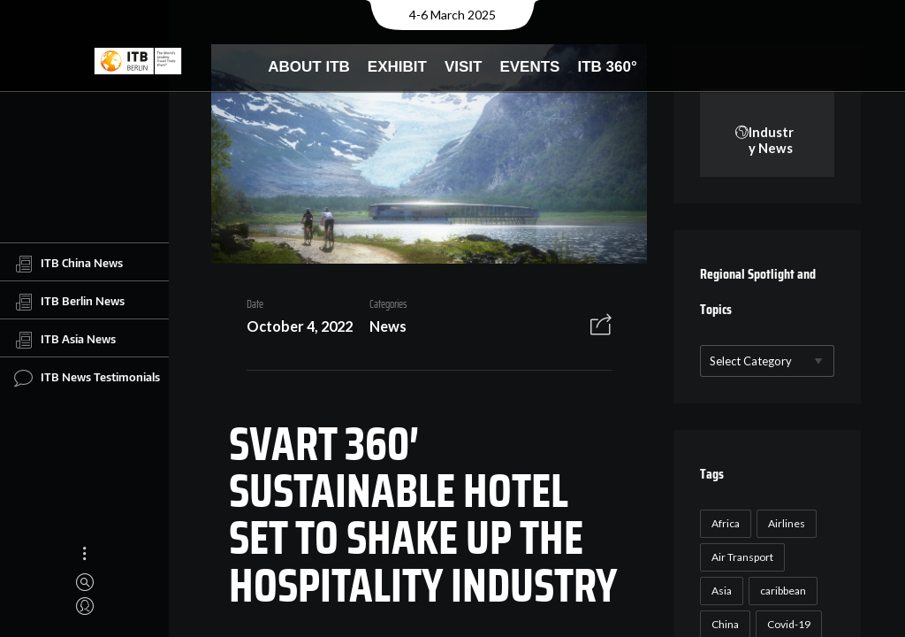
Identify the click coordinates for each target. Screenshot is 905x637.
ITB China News (68, 263)
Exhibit (397, 66)
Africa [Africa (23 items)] (724, 524)
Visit (464, 66)
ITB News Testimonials (87, 378)
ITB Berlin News (69, 301)
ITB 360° (606, 66)
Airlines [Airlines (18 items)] (784, 524)
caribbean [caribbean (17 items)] (781, 591)
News (380, 327)
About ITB (309, 66)
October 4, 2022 (293, 327)
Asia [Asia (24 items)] (720, 591)
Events (529, 66)
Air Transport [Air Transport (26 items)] (741, 557)
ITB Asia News (65, 339)
